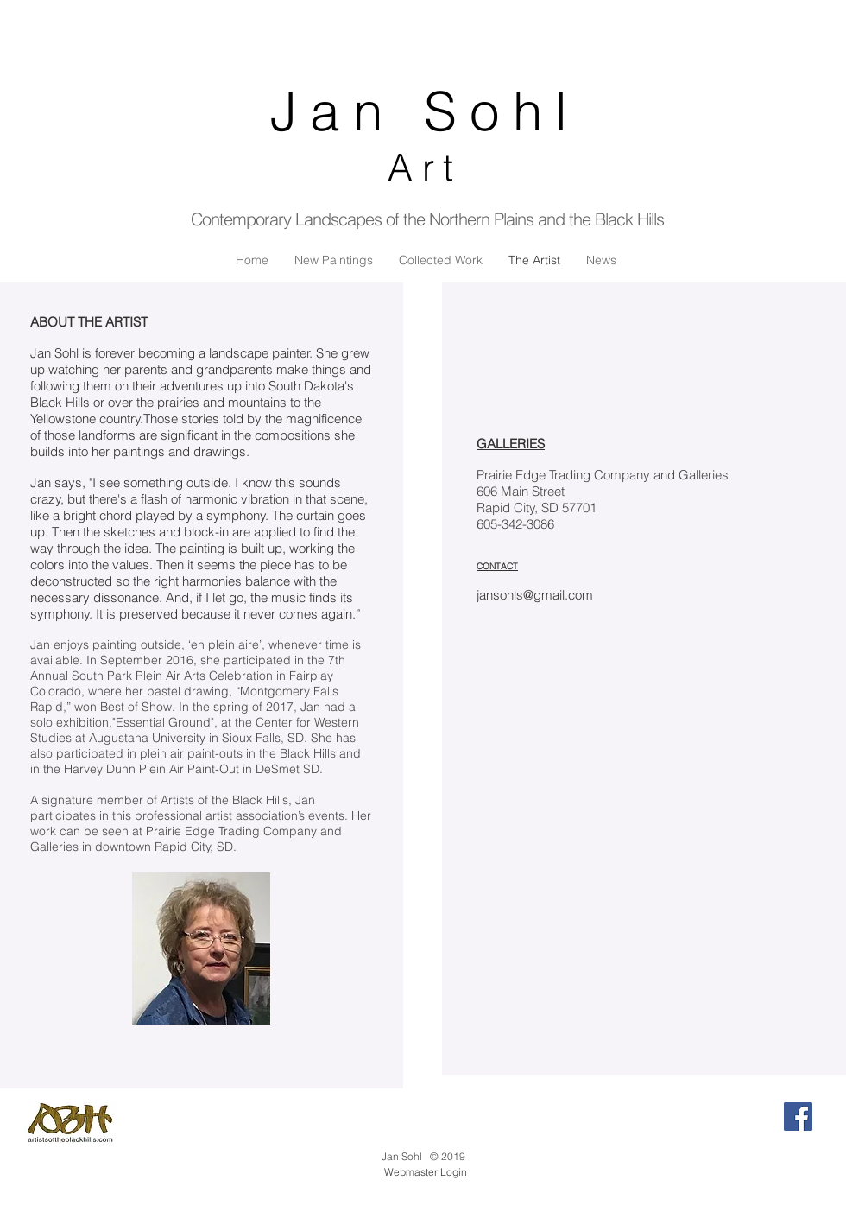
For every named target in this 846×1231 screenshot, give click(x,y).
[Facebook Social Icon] (798, 1116)
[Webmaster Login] (425, 1172)
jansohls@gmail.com (535, 595)
